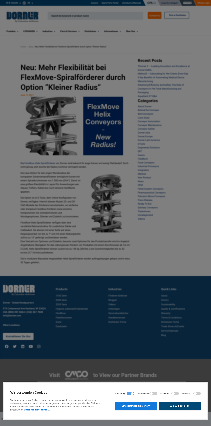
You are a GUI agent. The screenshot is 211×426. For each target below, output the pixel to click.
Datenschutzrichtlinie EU (37, 409)
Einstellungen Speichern (136, 405)
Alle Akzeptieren (179, 405)
